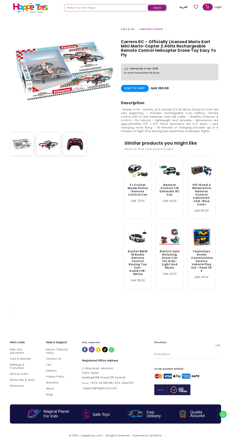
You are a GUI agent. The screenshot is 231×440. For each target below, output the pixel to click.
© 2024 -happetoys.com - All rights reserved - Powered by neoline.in (115, 435)
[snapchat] (98, 350)
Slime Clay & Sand (22, 379)
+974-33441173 (123, 383)
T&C (49, 364)
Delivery (51, 370)
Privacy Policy (55, 376)
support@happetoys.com (100, 388)
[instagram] (92, 350)
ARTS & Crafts (19, 374)
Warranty (52, 382)
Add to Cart (135, 88)
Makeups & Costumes (17, 366)
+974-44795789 (101, 383)
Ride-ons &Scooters (17, 351)
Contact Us (53, 358)
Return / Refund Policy (56, 351)
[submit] (217, 345)
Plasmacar (17, 385)
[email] (187, 354)
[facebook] (85, 350)
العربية (181, 7)
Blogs (49, 394)
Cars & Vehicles (20, 358)
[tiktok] (105, 350)
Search (157, 7)
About (50, 388)
